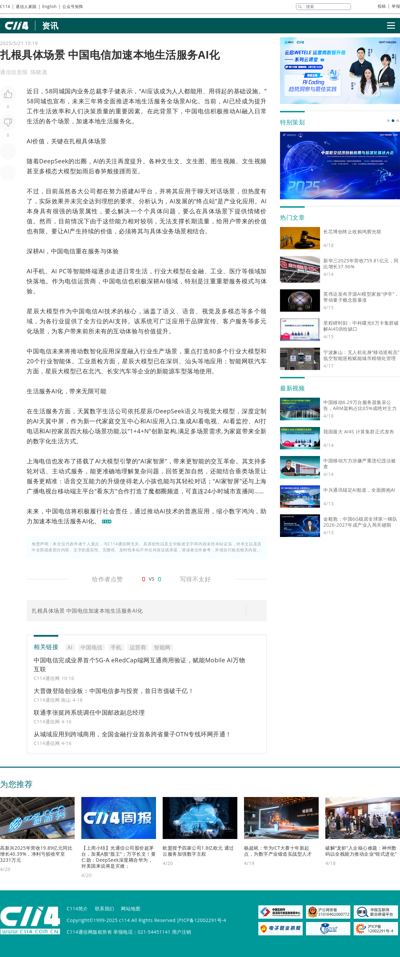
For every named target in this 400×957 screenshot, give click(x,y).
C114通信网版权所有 (89, 932)
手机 (38, 271)
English (49, 6)
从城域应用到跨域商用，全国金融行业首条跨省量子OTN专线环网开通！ (133, 734)
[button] (388, 120)
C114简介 (77, 908)
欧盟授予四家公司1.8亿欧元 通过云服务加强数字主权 (198, 851)
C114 (5, 6)
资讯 (50, 25)
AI (144, 91)
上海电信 (39, 461)
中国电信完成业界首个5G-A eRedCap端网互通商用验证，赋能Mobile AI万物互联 (139, 664)
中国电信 (197, 111)
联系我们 (104, 908)
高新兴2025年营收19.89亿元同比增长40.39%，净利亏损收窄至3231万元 (36, 854)
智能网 (238, 361)
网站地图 (130, 908)
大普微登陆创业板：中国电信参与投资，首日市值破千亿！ (114, 691)
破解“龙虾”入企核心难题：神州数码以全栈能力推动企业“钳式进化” (361, 851)
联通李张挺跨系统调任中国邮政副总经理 (89, 712)
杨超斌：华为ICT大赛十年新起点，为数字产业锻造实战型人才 (278, 851)
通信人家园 (26, 6)
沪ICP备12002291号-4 (201, 920)
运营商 (86, 281)
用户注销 (181, 932)
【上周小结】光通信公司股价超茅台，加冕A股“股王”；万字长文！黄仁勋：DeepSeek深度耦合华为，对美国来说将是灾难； (118, 857)
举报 (396, 6)
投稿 (382, 6)
